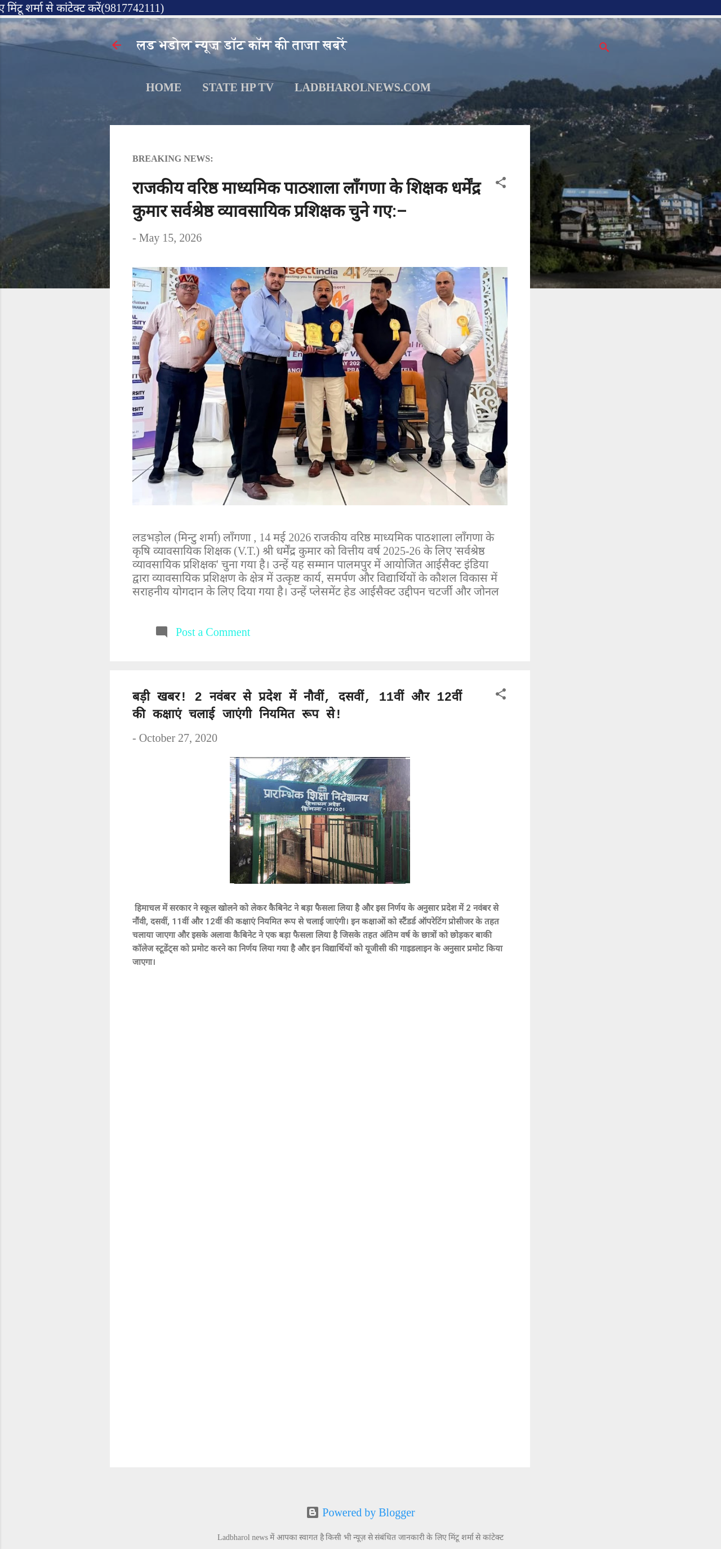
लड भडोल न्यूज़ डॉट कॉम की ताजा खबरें (242, 45)
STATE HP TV (238, 87)
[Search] (604, 49)
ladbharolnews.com (363, 87)
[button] (501, 184)
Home (163, 87)
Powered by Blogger (360, 1512)
